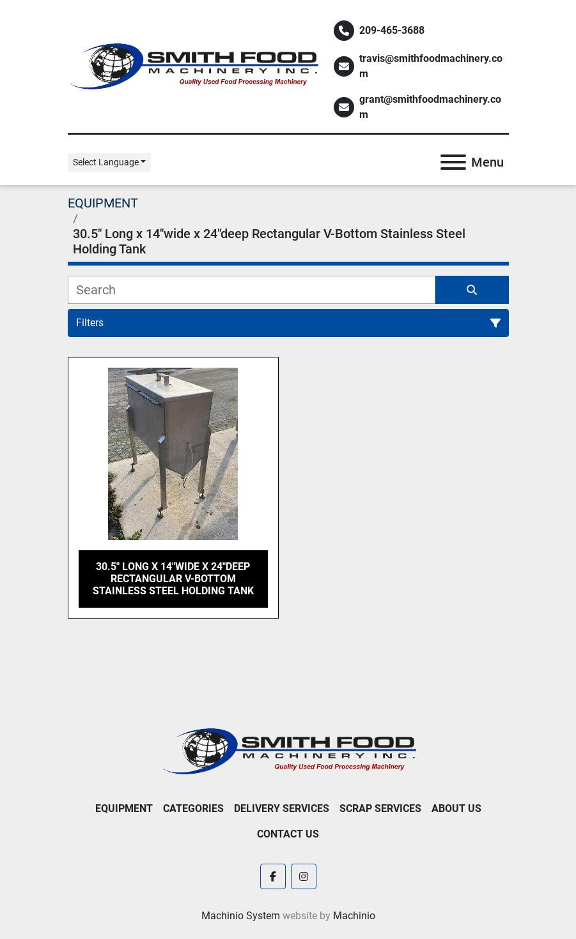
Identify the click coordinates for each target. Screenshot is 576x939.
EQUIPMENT (124, 808)
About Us (456, 808)
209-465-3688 (391, 30)
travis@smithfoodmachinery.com (430, 66)
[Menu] (453, 162)
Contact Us (288, 834)
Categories (193, 808)
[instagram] (303, 876)
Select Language (106, 162)
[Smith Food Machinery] (288, 750)
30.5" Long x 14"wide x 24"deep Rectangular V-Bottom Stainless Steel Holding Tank (173, 578)
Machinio (354, 916)
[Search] (251, 290)
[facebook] (273, 876)
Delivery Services (281, 808)
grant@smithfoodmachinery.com (430, 107)
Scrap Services (380, 808)
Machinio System (240, 916)
